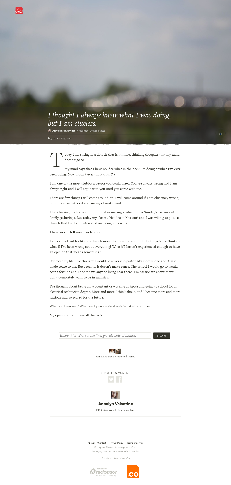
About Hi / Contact (97, 443)
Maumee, (92, 130)
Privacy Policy (116, 443)
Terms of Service (135, 443)
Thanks (162, 336)
